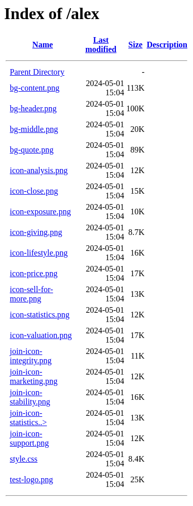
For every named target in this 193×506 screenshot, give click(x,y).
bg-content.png (34, 87)
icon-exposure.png (40, 211)
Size (135, 44)
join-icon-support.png (29, 438)
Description (167, 44)
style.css (24, 458)
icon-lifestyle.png (38, 252)
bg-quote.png (32, 149)
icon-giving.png (36, 232)
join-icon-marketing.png (34, 376)
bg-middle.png (34, 129)
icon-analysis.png (38, 170)
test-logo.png (31, 479)
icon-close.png (34, 191)
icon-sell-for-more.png (31, 294)
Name (42, 44)
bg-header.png (33, 108)
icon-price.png (34, 273)
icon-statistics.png (39, 314)
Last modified (100, 45)
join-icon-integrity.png (30, 356)
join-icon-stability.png (30, 397)
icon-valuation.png (41, 335)
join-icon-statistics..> (28, 418)
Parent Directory (37, 72)
